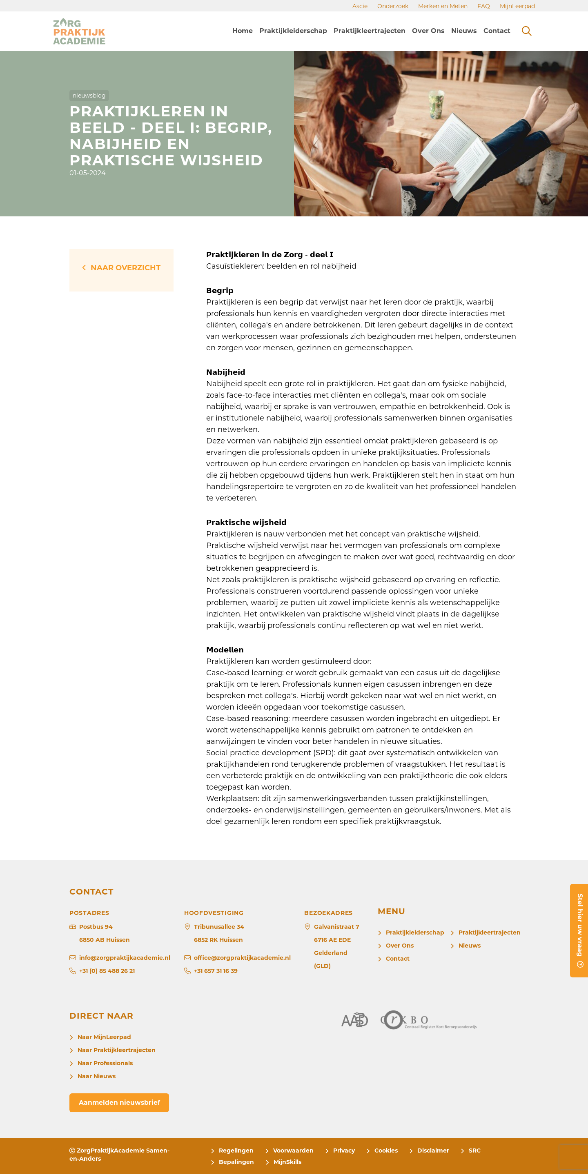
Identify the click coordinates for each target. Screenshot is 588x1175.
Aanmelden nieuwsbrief (120, 1103)
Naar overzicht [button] (125, 267)
